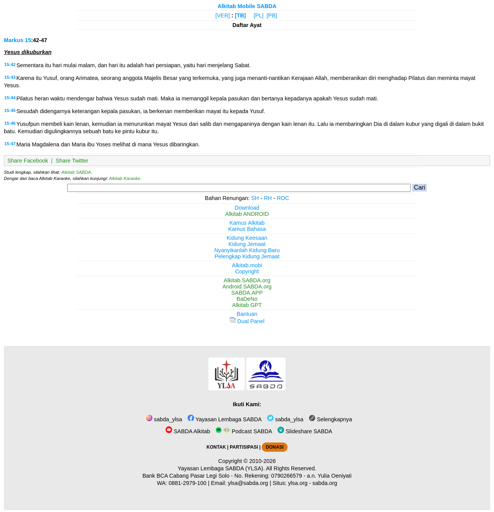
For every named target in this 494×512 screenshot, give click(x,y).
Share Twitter (72, 161)
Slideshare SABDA (304, 431)
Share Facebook (27, 161)
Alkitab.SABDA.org (247, 280)
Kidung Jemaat (247, 244)
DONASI (274, 447)
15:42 (9, 64)
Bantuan (247, 314)
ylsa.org (297, 483)
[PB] (272, 15)
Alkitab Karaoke (124, 178)
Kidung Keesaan (247, 238)
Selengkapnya (330, 419)
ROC (283, 198)
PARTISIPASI (244, 447)
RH (268, 198)
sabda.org (325, 483)
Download (247, 208)
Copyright (247, 271)
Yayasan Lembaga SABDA (225, 419)
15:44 (9, 97)
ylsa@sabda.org (248, 483)
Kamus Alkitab (246, 223)
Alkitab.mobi (247, 265)
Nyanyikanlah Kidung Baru (247, 250)
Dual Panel (247, 321)
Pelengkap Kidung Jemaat (247, 256)
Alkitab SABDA (76, 172)
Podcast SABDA (243, 431)
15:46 (9, 123)
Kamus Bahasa (247, 229)
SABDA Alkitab (188, 431)
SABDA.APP (247, 293)
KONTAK (216, 447)
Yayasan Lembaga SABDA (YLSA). (221, 468)
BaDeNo (247, 299)
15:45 (9, 110)
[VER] (222, 15)
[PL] (259, 15)
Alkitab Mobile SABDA (247, 6)
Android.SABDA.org (246, 286)
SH (255, 198)
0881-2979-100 (187, 483)
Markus (13, 40)
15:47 (9, 143)
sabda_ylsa (164, 419)
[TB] (240, 15)
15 (28, 40)
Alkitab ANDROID (247, 214)
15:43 (9, 77)
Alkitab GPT (247, 305)
